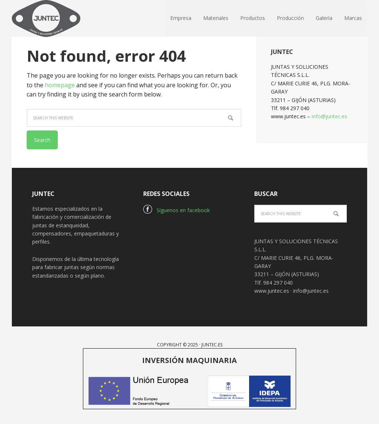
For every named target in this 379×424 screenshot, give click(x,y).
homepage (60, 85)
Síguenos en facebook (176, 210)
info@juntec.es (329, 116)
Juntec (60, 18)
